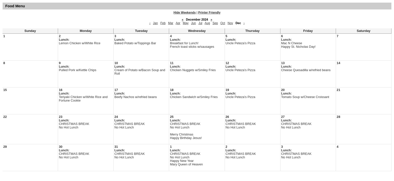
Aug (207, 23)
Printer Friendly (209, 12)
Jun (193, 23)
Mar (170, 23)
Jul (200, 23)
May (186, 23)
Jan (155, 23)
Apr (178, 23)
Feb (163, 23)
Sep (215, 23)
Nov (230, 23)
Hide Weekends (185, 12)
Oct (222, 23)
